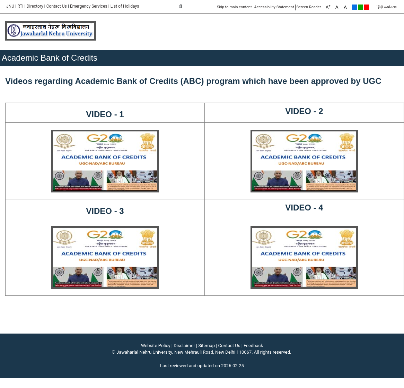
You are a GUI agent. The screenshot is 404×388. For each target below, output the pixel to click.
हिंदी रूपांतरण (387, 7)
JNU (10, 6)
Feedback (253, 345)
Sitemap (206, 345)
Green (360, 7)
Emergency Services (88, 6)
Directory (35, 6)
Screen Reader (309, 7)
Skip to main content (234, 7)
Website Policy (155, 345)
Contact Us (56, 6)
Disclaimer (184, 345)
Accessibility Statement (274, 7)
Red (366, 7)
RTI (20, 6)
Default (354, 7)
